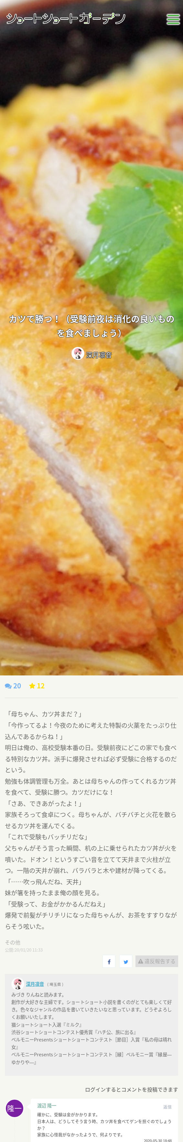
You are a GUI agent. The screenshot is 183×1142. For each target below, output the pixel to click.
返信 (167, 1107)
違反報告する (157, 961)
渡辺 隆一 (46, 1105)
